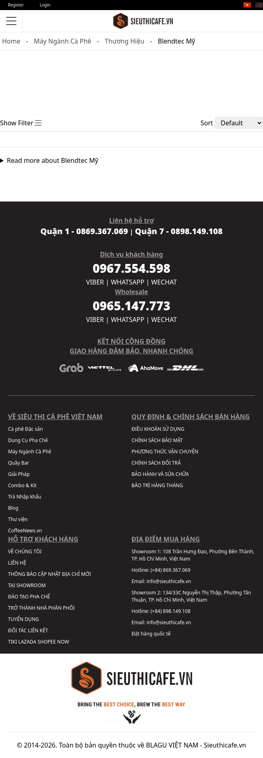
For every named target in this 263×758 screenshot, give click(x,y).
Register (16, 5)
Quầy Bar (18, 462)
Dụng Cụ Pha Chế (28, 440)
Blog (13, 508)
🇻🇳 (247, 4)
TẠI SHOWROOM (27, 585)
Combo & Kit (22, 485)
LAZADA (27, 641)
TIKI (12, 641)
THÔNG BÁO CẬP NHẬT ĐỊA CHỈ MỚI (49, 574)
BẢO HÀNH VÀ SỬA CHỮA (160, 474)
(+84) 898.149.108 (171, 611)
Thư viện (18, 519)
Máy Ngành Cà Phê (62, 41)
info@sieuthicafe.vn (169, 581)
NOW (63, 641)
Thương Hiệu (124, 41)
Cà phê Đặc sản (25, 429)
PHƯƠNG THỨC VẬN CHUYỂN (165, 451)
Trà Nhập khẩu (24, 496)
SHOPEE (46, 641)
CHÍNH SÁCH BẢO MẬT (157, 440)
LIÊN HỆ (17, 562)
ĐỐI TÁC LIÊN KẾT (28, 630)
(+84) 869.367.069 (171, 570)
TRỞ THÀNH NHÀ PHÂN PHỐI (41, 607)
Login (45, 5)
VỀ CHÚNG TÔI (24, 551)
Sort (207, 122)
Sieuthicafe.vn (225, 745)
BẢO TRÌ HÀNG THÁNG (157, 485)
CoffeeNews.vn (25, 530)
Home (11, 41)
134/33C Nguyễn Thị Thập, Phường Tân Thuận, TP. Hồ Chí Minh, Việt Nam (191, 596)
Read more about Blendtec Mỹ (52, 160)
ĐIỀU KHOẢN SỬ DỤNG (158, 429)
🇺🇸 (259, 4)
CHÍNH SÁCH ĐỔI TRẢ (156, 462)
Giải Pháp (19, 474)
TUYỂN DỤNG (23, 619)
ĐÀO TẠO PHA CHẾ (29, 596)
